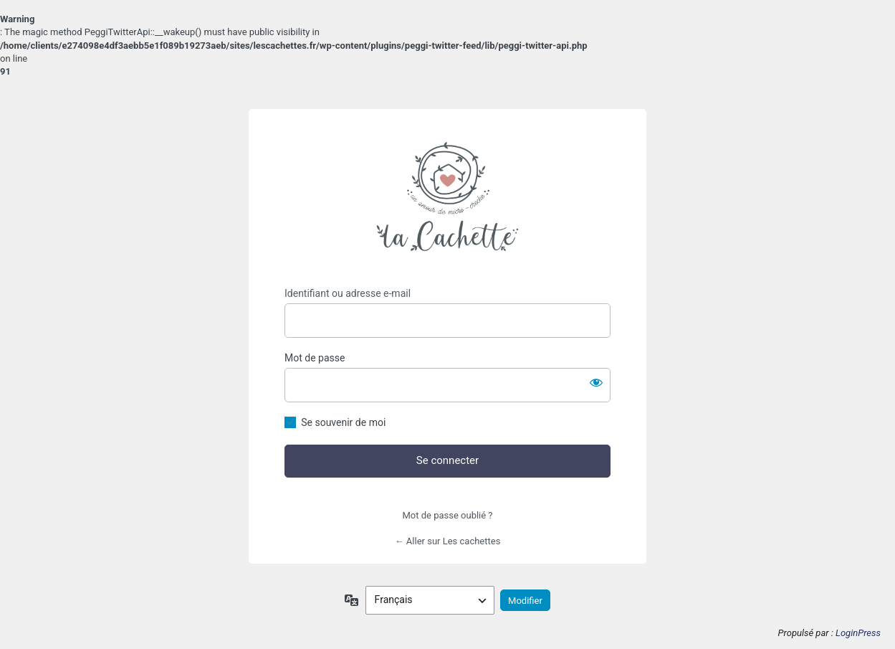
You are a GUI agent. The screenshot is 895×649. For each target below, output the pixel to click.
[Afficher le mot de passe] (596, 382)
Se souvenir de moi (343, 422)
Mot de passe (314, 358)
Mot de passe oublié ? (447, 515)
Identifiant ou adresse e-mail (347, 293)
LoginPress (858, 632)
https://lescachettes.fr (448, 198)
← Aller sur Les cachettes (448, 541)
